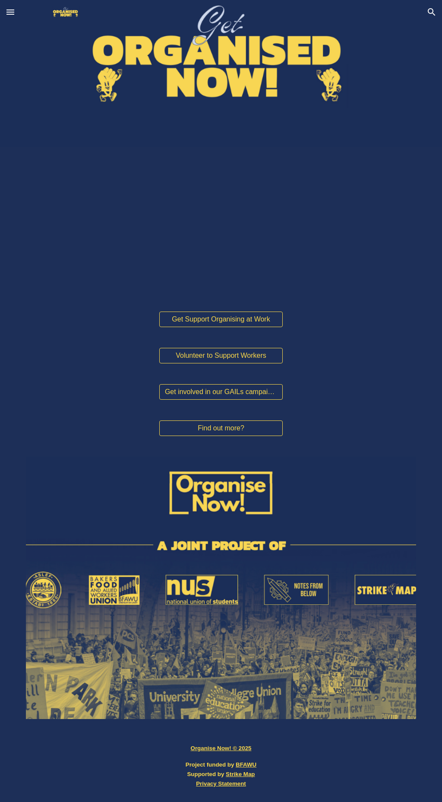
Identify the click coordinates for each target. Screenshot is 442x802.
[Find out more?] (221, 428)
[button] (10, 12)
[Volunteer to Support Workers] (221, 355)
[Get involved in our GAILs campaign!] (221, 392)
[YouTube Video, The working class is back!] (220, 224)
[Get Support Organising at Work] (221, 319)
